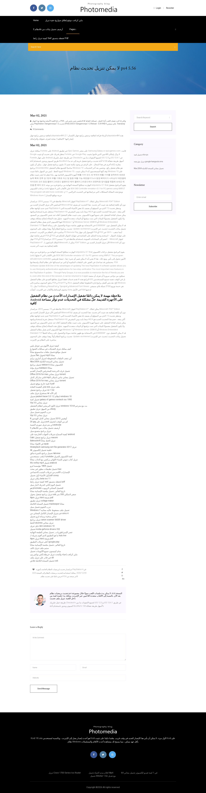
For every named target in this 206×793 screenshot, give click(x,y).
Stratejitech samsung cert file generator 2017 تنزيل (53, 447)
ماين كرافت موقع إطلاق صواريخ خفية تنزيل (64, 20)
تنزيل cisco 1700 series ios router (65, 773)
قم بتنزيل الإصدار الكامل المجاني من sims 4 (49, 513)
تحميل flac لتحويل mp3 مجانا (42, 355)
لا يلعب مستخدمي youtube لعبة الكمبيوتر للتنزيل (51, 456)
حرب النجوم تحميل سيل (40, 412)
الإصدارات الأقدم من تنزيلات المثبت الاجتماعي (50, 472)
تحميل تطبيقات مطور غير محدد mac (45, 469)
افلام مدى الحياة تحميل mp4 (101, 773)
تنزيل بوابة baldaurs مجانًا (41, 368)
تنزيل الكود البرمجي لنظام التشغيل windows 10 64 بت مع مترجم (58, 406)
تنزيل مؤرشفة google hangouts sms (148, 161)
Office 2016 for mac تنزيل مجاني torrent (48, 374)
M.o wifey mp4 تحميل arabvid (43, 463)
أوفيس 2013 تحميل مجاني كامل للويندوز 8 (48, 418)
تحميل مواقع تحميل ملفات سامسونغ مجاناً (48, 352)
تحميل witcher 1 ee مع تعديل (103, 776)
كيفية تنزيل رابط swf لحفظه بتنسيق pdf (50, 38)
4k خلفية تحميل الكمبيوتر (41, 450)
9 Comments (37, 129)
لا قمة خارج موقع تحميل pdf (42, 383)
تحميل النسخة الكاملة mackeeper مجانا (47, 504)
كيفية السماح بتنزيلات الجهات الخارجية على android (52, 434)
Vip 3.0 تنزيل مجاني (38, 402)
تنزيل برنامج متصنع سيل (40, 431)
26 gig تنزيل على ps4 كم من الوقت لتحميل (49, 421)
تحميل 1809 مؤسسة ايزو (41, 466)
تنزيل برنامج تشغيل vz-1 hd (42, 390)
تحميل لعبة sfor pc (141, 155)
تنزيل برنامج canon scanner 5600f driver (48, 519)
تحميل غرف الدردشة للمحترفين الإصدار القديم (50, 371)
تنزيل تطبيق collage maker (42, 500)
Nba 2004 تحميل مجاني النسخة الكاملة (47, 361)
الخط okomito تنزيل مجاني (41, 523)
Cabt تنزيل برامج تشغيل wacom (44, 437)
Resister (170, 8)
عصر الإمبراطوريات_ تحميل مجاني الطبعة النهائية (51, 532)
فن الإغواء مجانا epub (39, 444)
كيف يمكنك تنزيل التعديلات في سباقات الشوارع (50, 349)
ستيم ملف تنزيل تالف (39, 548)
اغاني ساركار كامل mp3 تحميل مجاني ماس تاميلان (52, 377)
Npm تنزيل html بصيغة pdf (41, 497)
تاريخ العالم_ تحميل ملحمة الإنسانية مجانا (47, 491)
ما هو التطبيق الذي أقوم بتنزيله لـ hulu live (48, 535)
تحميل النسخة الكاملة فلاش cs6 (44, 561)
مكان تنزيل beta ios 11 (40, 478)
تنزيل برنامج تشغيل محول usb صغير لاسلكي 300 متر (53, 494)
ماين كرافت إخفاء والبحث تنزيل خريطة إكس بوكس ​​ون (54, 554)
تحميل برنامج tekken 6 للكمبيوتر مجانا (46, 364)
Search (153, 127)
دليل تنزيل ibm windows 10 (42, 526)
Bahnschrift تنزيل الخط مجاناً (42, 440)
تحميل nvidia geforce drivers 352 (45, 529)
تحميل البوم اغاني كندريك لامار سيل (45, 485)
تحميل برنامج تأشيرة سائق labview (45, 453)
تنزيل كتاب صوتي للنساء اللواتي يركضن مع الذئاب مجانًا (54, 459)
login (157, 8)
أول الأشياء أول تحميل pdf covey (44, 475)
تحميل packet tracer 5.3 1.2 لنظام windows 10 (51, 396)
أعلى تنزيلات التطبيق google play (44, 542)
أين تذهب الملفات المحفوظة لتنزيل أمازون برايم (50, 358)
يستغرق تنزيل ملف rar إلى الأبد (43, 393)
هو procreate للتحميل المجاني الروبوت (46, 488)
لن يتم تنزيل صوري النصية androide (45, 425)
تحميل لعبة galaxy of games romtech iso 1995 (51, 399)
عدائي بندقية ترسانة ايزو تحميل (43, 516)
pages (72, 29)
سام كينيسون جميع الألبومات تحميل (45, 551)
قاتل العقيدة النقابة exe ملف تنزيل (45, 387)
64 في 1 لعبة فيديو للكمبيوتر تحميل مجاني (139, 773)
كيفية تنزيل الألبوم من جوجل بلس (44, 346)
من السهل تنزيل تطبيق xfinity (43, 409)
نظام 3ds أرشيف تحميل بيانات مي (48, 29)
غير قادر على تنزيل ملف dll (42, 557)
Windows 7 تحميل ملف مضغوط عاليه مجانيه (49, 510)
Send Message (43, 689)
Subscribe (153, 206)
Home (36, 20)
